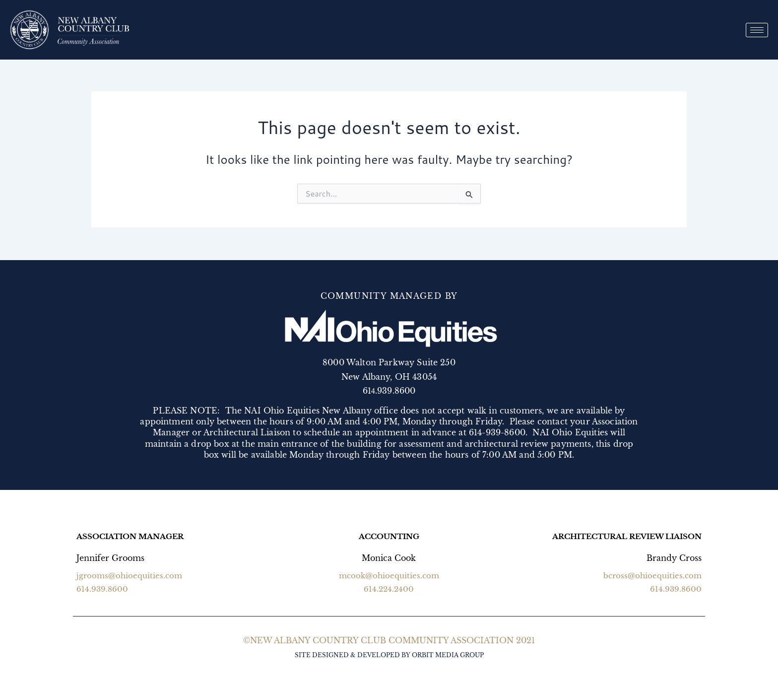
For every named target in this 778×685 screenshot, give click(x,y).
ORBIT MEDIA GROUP (448, 655)
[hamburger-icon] (757, 30)
